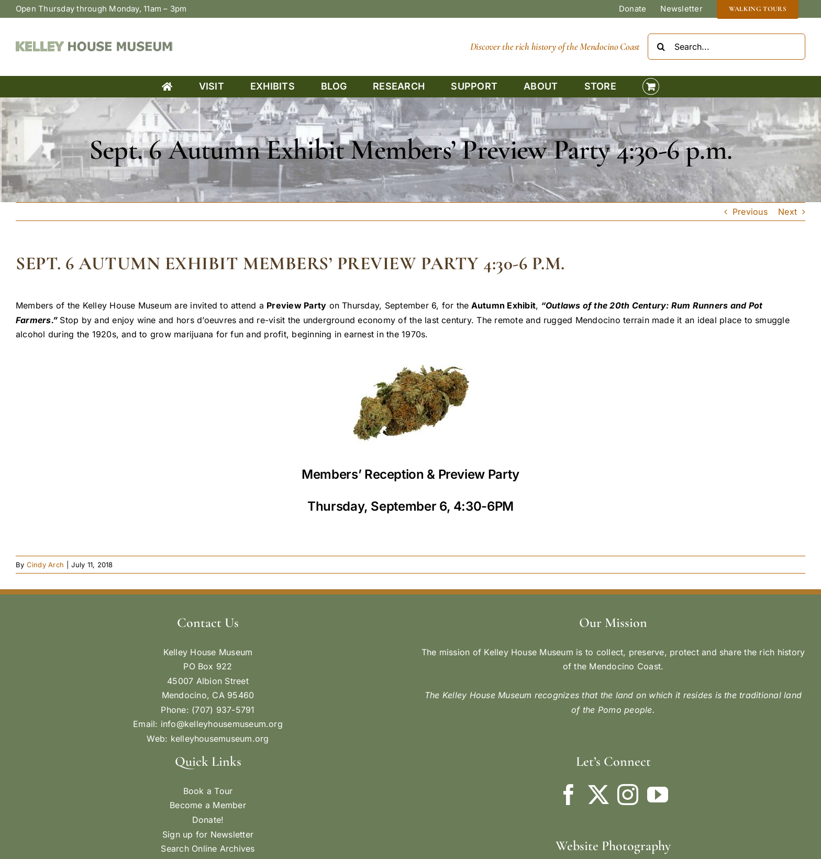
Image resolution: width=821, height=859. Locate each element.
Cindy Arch (45, 564)
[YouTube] (657, 794)
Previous (750, 211)
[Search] (661, 47)
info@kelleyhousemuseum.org (222, 724)
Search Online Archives (207, 848)
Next (787, 211)
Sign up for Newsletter (207, 834)
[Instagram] (627, 794)
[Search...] (726, 47)
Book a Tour (208, 791)
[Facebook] (568, 794)
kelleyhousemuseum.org (220, 738)
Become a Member (208, 805)
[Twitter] (598, 794)
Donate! (208, 819)
